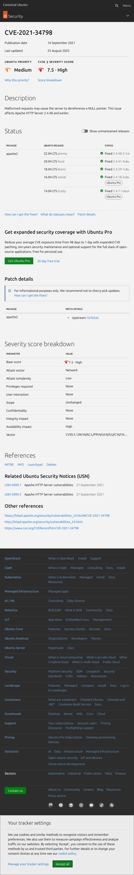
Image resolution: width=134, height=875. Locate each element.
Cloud (9, 657)
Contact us (15, 790)
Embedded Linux (77, 619)
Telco (108, 773)
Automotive (56, 773)
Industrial (74, 773)
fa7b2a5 (93, 317)
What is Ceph (57, 567)
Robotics (11, 610)
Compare (87, 685)
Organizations (57, 638)
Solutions (11, 751)
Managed (77, 567)
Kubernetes (13, 577)
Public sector (93, 773)
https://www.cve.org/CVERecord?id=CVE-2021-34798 (42, 528)
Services (94, 629)
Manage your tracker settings (28, 864)
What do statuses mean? (58, 214)
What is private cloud (101, 657)
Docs (109, 567)
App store (55, 619)
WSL (80, 713)
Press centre (57, 795)
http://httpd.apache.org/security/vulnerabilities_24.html (44, 522)
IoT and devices (91, 757)
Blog (100, 789)
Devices (53, 742)
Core (90, 713)
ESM (79, 671)
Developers (79, 638)
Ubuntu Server (15, 648)
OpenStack (13, 558)
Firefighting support (80, 728)
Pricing (105, 723)
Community (94, 610)
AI (49, 751)
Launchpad (35, 464)
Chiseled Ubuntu (91, 699)
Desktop (54, 713)
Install (82, 558)
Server (68, 713)
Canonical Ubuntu (15, 4)
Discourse (55, 728)
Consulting (94, 567)
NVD (21, 464)
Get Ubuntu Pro (19, 261)
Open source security (63, 757)
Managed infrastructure (22, 591)
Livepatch (93, 671)
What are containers (62, 699)
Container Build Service (75, 704)
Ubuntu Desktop (16, 638)
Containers (12, 699)
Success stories (74, 629)
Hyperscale (56, 648)
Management (102, 619)
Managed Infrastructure (102, 751)
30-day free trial (48, 261)
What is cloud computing (65, 657)
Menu (127, 5)
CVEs (69, 676)
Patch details (86, 214)
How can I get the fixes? (21, 214)
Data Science (76, 600)
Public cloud (111, 662)
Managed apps (58, 591)
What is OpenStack (61, 558)
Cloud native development (66, 764)
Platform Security (60, 671)
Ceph (8, 567)
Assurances (98, 676)
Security (10, 671)
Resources (55, 582)
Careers (88, 789)
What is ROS (73, 610)
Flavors (96, 638)
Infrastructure (73, 751)
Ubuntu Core (14, 629)
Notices (82, 676)
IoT (7, 619)
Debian (51, 464)
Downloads (13, 713)
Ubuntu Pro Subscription (65, 737)
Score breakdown (50, 80)
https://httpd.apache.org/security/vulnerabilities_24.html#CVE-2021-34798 (57, 515)
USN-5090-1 (13, 485)
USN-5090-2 (13, 494)
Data (57, 751)
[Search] (116, 5)
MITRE (9, 464)
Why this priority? (17, 80)
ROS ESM (54, 610)
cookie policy (67, 853)
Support (95, 558)
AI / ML (10, 600)
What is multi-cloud (85, 662)
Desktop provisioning (100, 737)
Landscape (12, 685)
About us (54, 789)
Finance (120, 773)
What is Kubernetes (62, 577)
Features (54, 629)
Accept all (62, 864)
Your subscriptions (61, 723)
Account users (87, 723)
